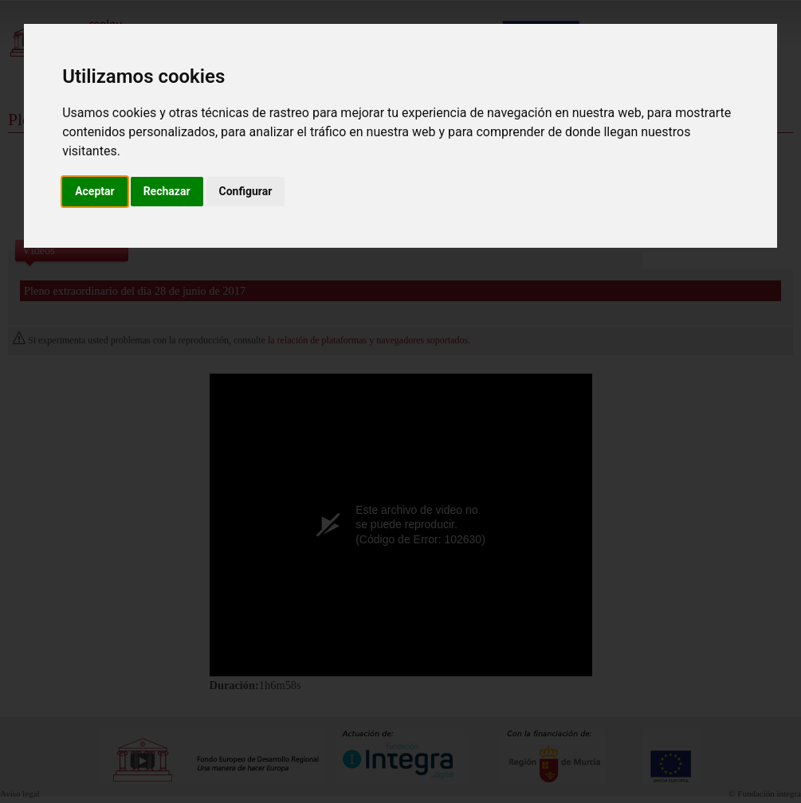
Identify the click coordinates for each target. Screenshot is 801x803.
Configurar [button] (246, 191)
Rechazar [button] (166, 191)
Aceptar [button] (95, 191)
